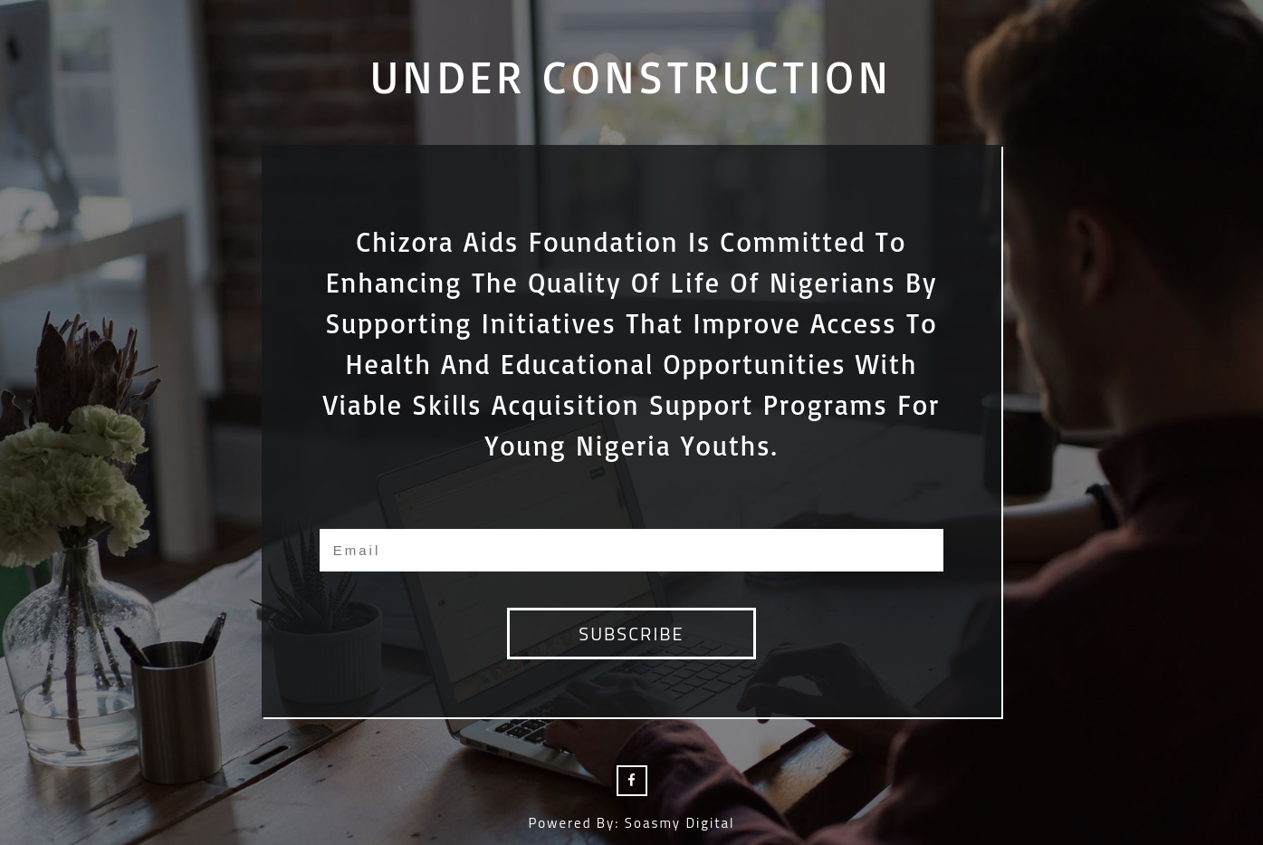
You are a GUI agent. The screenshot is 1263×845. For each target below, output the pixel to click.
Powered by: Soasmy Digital (631, 822)
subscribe (631, 633)
